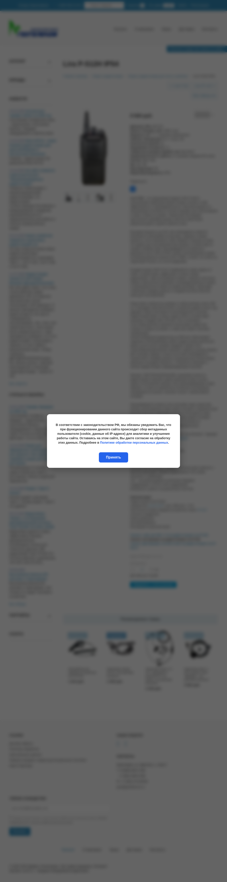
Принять (113, 457)
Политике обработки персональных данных (134, 442)
